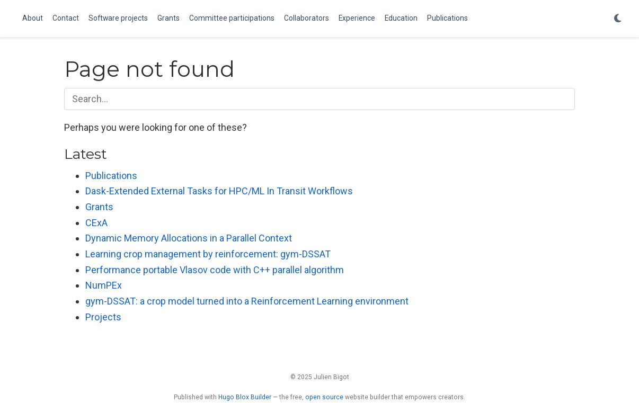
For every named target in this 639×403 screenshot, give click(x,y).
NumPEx (103, 285)
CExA (96, 222)
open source (324, 397)
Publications (111, 175)
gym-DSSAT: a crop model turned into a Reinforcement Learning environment (247, 301)
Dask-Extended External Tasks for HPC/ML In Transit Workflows (219, 190)
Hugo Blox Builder (244, 397)
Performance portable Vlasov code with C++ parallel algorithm (214, 269)
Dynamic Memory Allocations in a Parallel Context (188, 238)
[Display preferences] (618, 19)
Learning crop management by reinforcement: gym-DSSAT (208, 253)
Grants (99, 206)
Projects (103, 317)
